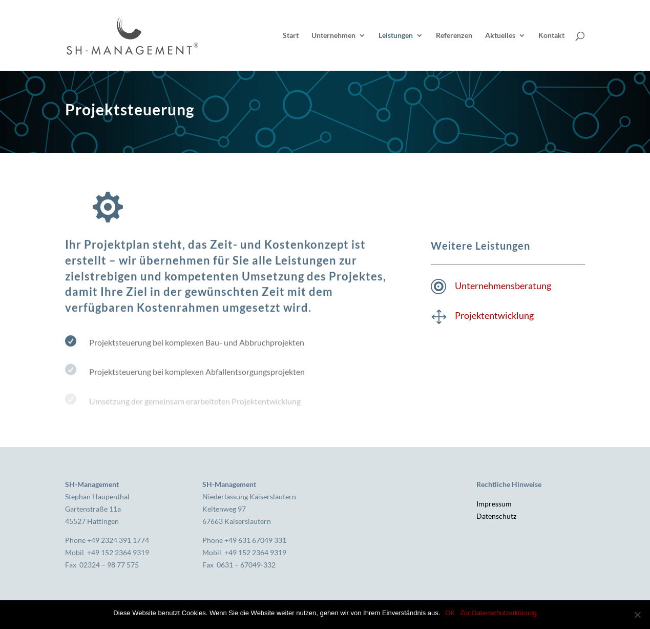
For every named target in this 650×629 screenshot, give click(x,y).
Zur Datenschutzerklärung (498, 613)
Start (291, 35)
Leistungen (396, 35)
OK (450, 613)
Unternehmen (333, 35)
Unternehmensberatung (503, 285)
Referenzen (454, 35)
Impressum (494, 503)
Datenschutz (496, 516)
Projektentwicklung (494, 315)
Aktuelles (500, 35)
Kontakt (551, 35)
